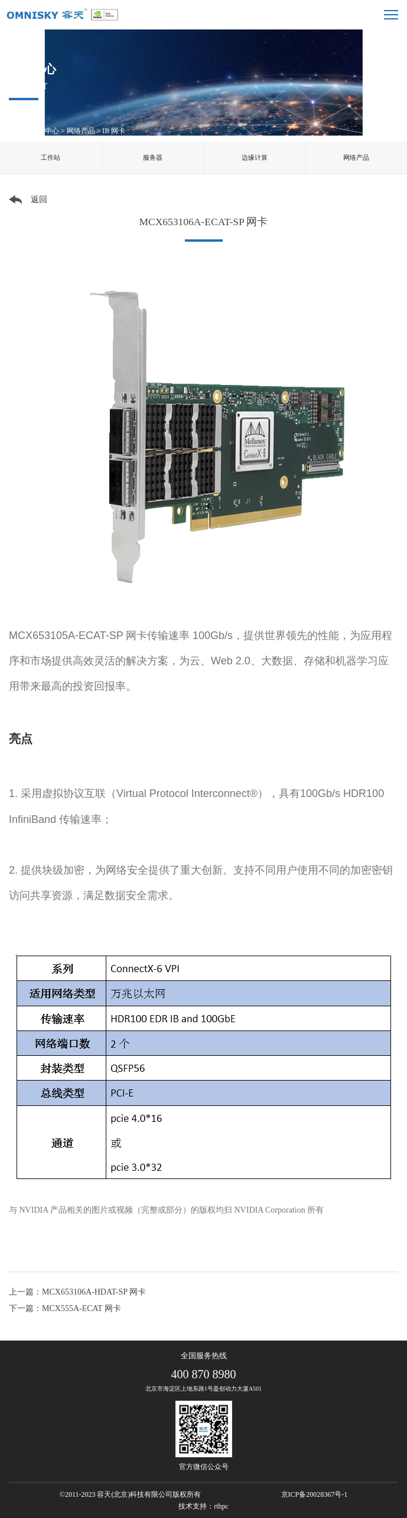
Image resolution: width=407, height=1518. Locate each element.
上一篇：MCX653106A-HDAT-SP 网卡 (77, 1291)
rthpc (221, 1506)
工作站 (50, 157)
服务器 (152, 157)
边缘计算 (255, 157)
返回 (39, 199)
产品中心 (45, 131)
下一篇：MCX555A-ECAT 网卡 (65, 1308)
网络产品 (81, 131)
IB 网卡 (113, 131)
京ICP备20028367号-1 (314, 1494)
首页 (16, 131)
